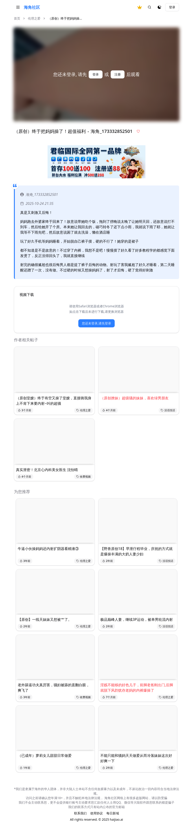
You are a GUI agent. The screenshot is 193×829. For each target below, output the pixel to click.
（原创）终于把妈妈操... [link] (65, 18)
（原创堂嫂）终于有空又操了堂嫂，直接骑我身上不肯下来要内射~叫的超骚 (53, 401)
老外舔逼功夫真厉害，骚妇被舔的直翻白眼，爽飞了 (54, 687)
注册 (117, 74)
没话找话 (168, 410)
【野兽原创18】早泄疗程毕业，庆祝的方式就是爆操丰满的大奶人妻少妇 (136, 551)
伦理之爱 (34, 18)
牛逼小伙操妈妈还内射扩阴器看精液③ (48, 548)
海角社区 (32, 7)
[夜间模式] (159, 7)
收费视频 (83, 476)
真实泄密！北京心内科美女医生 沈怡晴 (47, 469)
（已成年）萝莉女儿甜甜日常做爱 (45, 755)
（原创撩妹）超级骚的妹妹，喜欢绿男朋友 (134, 398)
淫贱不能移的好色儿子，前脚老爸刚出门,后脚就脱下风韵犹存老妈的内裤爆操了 (136, 687)
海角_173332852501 (39, 194)
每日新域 (112, 813)
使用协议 (96, 813)
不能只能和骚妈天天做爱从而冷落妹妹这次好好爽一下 (136, 758)
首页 (17, 18)
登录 (172, 7)
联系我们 (80, 813)
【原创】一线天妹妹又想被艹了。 (45, 619)
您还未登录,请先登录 (96, 323)
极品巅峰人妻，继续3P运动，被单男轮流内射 (136, 619)
